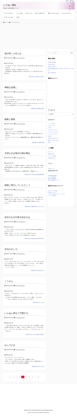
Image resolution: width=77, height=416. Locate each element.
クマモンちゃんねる (53, 131)
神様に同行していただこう (17, 185)
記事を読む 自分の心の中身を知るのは (34, 238)
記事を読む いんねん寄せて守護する (35, 334)
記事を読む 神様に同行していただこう (34, 206)
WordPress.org (51, 158)
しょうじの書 (51, 123)
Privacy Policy (51, 64)
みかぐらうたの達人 (53, 191)
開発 (49, 142)
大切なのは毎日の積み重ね (17, 153)
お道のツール (51, 168)
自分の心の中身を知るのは (17, 217)
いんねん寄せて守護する (16, 313)
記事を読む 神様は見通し (37, 108)
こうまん (8, 281)
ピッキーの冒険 (51, 195)
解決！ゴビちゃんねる (53, 140)
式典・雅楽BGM (52, 72)
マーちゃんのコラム (20, 58)
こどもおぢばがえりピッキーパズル (56, 194)
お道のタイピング (52, 192)
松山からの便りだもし (53, 138)
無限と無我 (9, 119)
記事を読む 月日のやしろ (37, 270)
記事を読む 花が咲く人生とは (36, 76)
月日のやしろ (10, 249)
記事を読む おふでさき (38, 366)
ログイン (50, 151)
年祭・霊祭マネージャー (54, 180)
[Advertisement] (38, 35)
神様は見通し (10, 87)
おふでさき (9, 345)
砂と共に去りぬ (51, 66)
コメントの (52, 156)
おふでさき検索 (51, 177)
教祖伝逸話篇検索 (52, 179)
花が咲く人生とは (13, 53)
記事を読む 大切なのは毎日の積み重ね (34, 174)
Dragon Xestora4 (52, 62)
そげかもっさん (51, 125)
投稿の (51, 153)
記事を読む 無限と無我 (38, 142)
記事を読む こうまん (38, 302)
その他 (49, 127)
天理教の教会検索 (52, 176)
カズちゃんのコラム (53, 129)
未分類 (49, 136)
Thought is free (46, 412)
